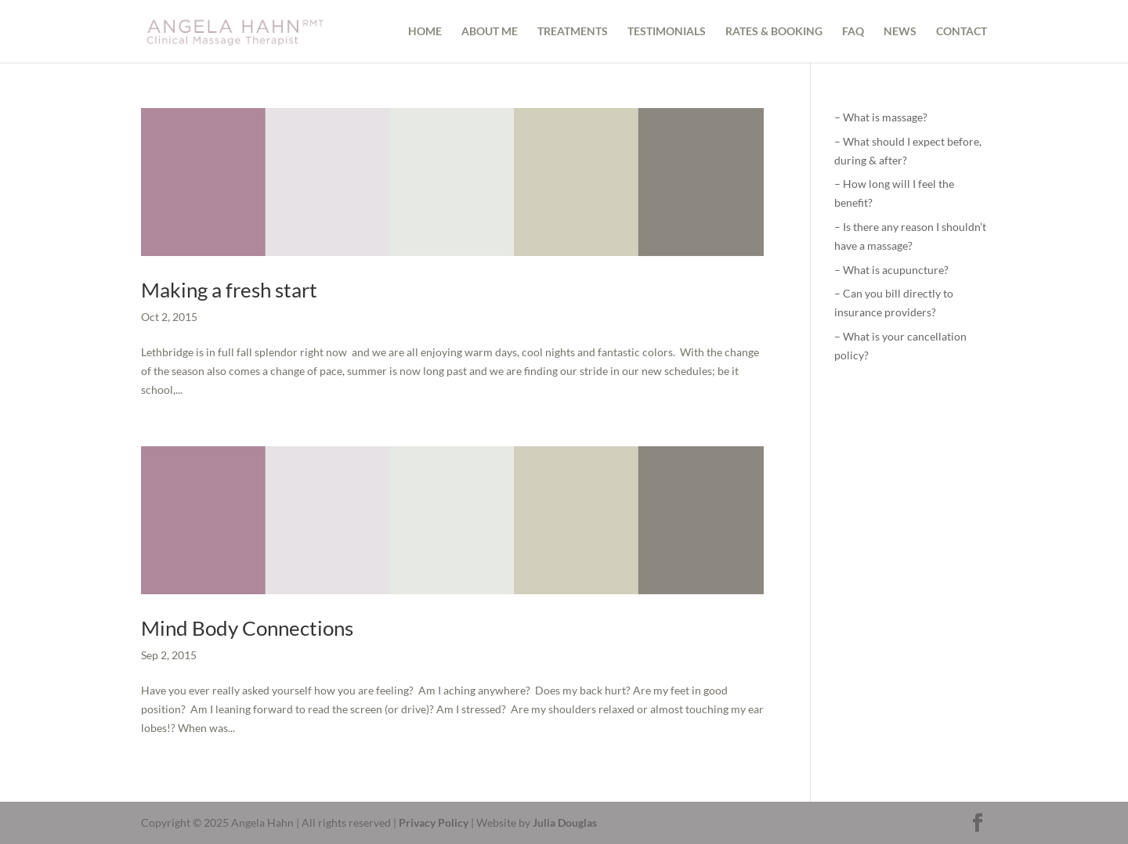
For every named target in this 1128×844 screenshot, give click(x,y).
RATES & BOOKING (773, 32)
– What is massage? (880, 117)
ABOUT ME (489, 32)
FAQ (853, 32)
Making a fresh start (229, 289)
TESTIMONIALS (666, 32)
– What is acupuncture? (891, 269)
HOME (425, 32)
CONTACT (961, 32)
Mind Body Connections (247, 627)
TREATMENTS (572, 32)
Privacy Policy (433, 822)
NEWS (900, 32)
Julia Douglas (565, 822)
